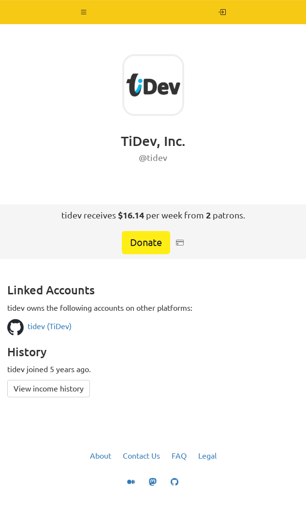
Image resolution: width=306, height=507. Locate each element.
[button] (84, 12)
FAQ (179, 455)
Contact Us (141, 455)
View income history (49, 388)
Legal (207, 455)
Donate (146, 242)
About (100, 455)
